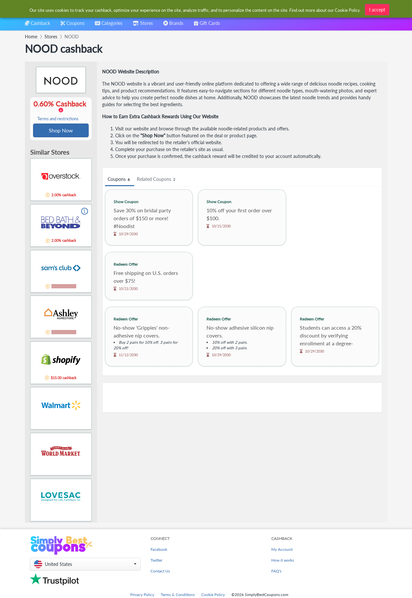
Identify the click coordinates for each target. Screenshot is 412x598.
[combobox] (195, 9)
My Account (282, 550)
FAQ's (276, 571)
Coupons (120, 179)
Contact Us (160, 571)
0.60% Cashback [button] (60, 111)
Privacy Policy (142, 595)
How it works (282, 560)
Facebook (159, 550)
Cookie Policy (213, 595)
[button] (85, 564)
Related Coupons (157, 179)
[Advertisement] (242, 397)
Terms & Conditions (178, 595)
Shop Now (61, 130)
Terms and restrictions (58, 119)
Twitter (156, 560)
